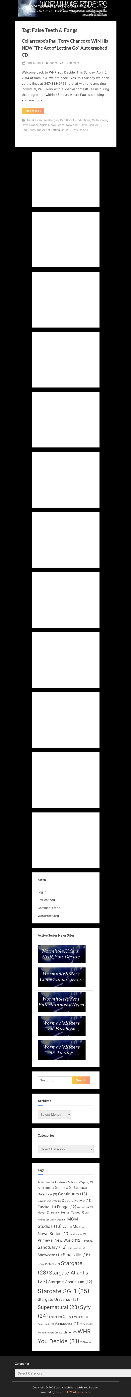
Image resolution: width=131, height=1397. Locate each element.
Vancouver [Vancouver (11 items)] (67, 1323)
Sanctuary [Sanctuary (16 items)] (52, 1247)
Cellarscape (99, 120)
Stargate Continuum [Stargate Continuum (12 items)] (70, 1282)
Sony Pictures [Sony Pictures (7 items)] (49, 1264)
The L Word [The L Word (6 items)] (75, 1316)
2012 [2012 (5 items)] (49, 1182)
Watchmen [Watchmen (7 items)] (68, 1332)
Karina (53, 62)
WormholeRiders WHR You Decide (59, 6)
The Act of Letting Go (50, 129)
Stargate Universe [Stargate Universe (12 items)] (58, 1299)
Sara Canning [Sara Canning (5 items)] (76, 1248)
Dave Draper (30, 125)
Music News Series (52, 125)
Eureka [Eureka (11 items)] (47, 1207)
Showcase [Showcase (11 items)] (50, 1255)
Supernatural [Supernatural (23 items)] (58, 1307)
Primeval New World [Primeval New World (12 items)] (60, 1240)
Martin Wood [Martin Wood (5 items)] (58, 1219)
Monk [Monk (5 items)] (67, 1227)
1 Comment (71, 63)
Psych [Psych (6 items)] (88, 1240)
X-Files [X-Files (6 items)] (86, 1342)
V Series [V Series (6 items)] (86, 1323)
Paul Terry (28, 129)
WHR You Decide (77, 129)
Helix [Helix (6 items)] (55, 1212)
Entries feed (46, 900)
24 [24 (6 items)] (41, 1182)
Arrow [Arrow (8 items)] (66, 1188)
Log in (42, 892)
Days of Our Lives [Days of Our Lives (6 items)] (49, 1200)
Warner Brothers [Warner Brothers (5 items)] (48, 1332)
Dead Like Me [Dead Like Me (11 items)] (77, 1200)
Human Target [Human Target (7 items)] (72, 1212)
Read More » (34, 111)
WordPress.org (48, 916)
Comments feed (49, 908)
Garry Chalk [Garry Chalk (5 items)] (85, 1207)
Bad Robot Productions (75, 120)
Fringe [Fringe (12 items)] (66, 1207)
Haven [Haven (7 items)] (44, 1212)
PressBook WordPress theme (73, 1392)
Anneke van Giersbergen (43, 120)
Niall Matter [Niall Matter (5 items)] (78, 1234)
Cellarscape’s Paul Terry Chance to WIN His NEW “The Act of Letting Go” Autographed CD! (65, 48)
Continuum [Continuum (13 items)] (72, 1194)
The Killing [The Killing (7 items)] (57, 1316)
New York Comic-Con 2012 (83, 125)
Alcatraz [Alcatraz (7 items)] (62, 1182)
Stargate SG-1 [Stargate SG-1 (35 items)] (64, 1291)
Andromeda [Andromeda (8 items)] (48, 1188)
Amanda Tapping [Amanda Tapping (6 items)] (82, 1182)
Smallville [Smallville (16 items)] (76, 1254)
